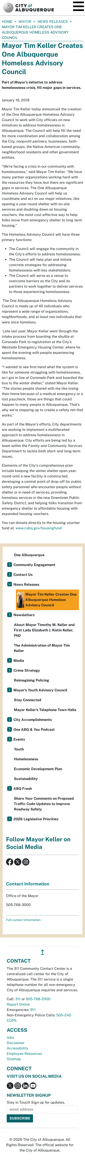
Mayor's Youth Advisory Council (40, 690)
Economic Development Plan (38, 769)
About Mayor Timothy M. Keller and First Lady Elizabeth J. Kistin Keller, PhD (44, 630)
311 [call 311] (18, 999)
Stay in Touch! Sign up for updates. (36, 1102)
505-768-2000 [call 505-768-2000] (38, 999)
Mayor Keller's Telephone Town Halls (45, 710)
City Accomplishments (32, 720)
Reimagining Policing (31, 680)
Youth (19, 749)
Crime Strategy (26, 670)
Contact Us (23, 575)
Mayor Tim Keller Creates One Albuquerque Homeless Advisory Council (46, 600)
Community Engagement (34, 565)
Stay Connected (27, 700)
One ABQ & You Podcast (34, 729)
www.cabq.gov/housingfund (38, 528)
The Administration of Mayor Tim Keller (42, 648)
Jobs (10, 1037)
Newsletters (24, 615)
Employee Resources (24, 1053)
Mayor (25, 21)
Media (18, 660)
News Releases (52, 21)
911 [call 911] (33, 1010)
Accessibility (17, 1048)
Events (19, 739)
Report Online (18, 1004)
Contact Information (27, 884)
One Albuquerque (29, 555)
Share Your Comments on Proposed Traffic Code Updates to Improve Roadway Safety (44, 803)
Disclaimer (15, 1043)
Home (7, 21)
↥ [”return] (42, 952)
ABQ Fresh (22, 788)
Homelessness (26, 759)
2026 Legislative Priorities (35, 819)
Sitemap (14, 1059)
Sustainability (26, 779)
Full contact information (23, 920)
